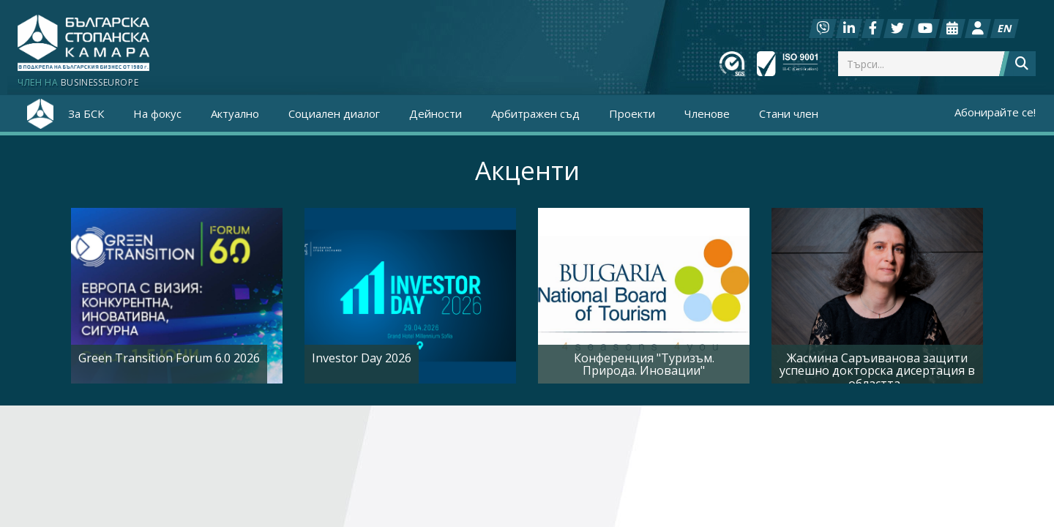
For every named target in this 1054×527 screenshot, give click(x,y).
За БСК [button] (86, 113)
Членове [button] (707, 113)
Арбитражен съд (535, 113)
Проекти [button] (632, 113)
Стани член (788, 113)
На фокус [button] (157, 113)
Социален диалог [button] (334, 113)
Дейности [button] (435, 113)
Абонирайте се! (995, 112)
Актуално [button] (235, 113)
